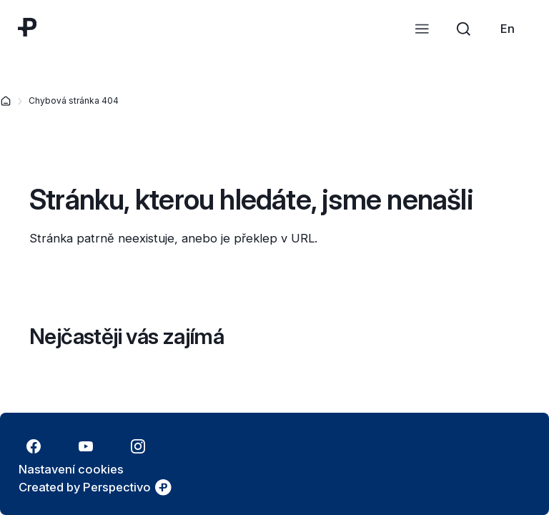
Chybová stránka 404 (74, 100)
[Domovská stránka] (5, 101)
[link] (508, 28)
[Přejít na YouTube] (85, 446)
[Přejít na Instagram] (137, 446)
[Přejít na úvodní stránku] (27, 27)
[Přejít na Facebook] (33, 446)
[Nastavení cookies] (71, 470)
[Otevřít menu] (422, 28)
